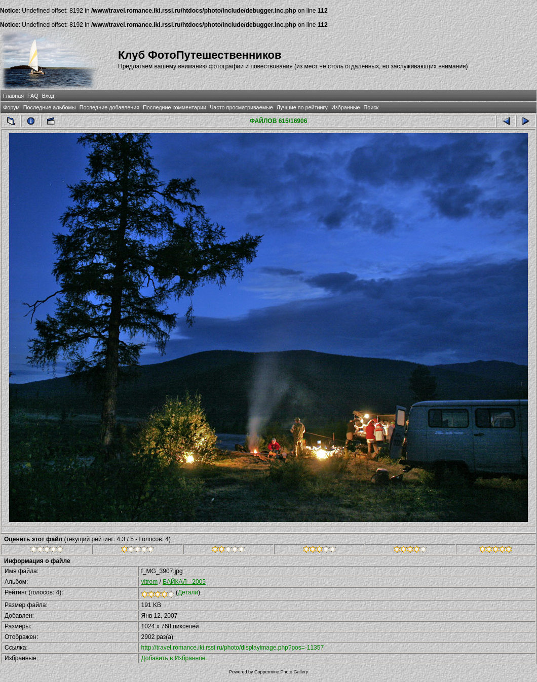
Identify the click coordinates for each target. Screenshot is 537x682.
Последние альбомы (49, 107)
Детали (188, 592)
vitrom (149, 581)
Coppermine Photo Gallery (281, 671)
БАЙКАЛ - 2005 (184, 581)
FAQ (33, 96)
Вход (48, 96)
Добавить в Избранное (173, 658)
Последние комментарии (174, 107)
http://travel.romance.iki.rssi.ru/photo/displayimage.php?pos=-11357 (232, 647)
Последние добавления (109, 107)
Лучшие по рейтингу (302, 107)
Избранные (345, 107)
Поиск (370, 107)
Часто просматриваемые (241, 107)
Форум (11, 107)
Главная (13, 96)
